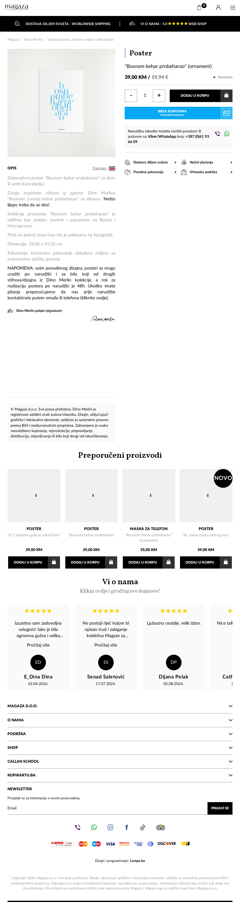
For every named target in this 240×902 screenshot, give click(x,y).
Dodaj (37, 562)
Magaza (13, 39)
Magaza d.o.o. (120, 706)
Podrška (120, 733)
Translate (103, 168)
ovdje (101, 298)
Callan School (120, 761)
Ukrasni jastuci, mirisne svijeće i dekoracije (80, 39)
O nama (120, 720)
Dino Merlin (33, 39)
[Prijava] (218, 8)
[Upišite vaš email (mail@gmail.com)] (120, 808)
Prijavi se (220, 808)
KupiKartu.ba (120, 775)
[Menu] (232, 8)
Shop (120, 747)
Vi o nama (120, 585)
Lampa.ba (137, 860)
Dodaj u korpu (206, 96)
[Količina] (145, 96)
